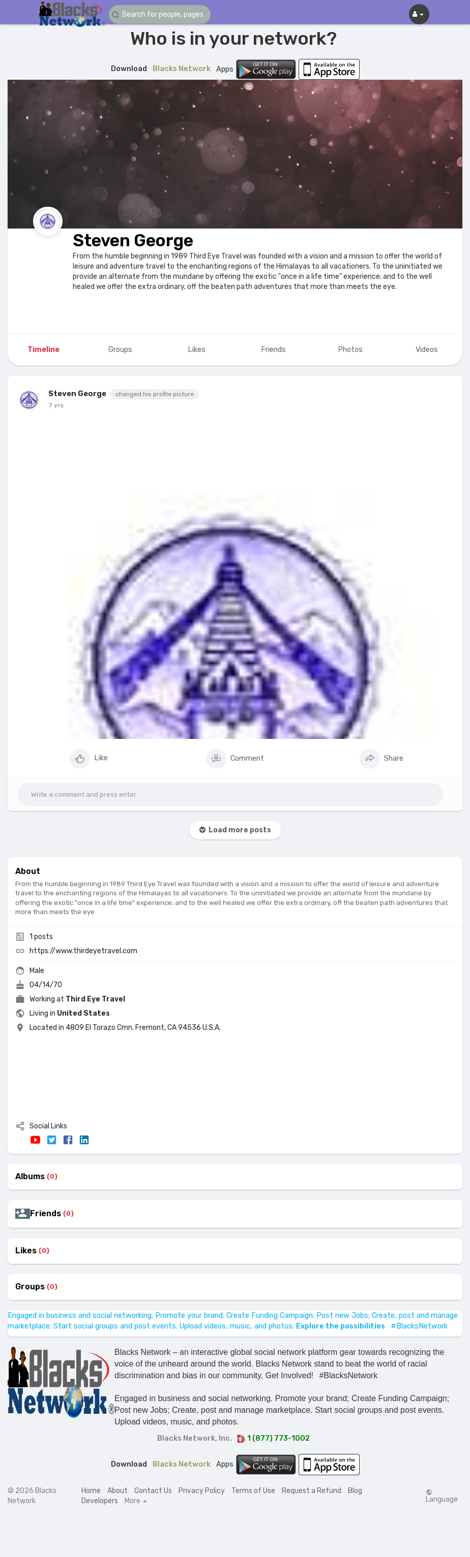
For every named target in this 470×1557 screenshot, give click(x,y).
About (117, 1490)
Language (442, 1496)
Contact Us (153, 1490)
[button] (159, 14)
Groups (30, 1287)
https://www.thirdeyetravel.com (83, 951)
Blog (355, 1490)
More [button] (136, 1501)
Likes (26, 1251)
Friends (45, 1214)
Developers (99, 1501)
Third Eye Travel (95, 999)
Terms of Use (253, 1490)
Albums (30, 1177)
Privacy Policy (202, 1490)
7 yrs (56, 405)
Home (91, 1490)
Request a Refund (311, 1490)
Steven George (133, 240)
